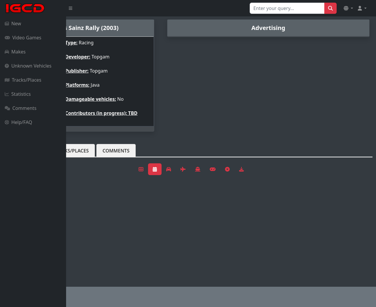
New (13, 23)
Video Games (23, 37)
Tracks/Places (23, 80)
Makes (15, 51)
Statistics (18, 94)
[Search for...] (287, 8)
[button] (348, 8)
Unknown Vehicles (28, 66)
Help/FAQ (18, 122)
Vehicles (87, 155)
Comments (20, 108)
